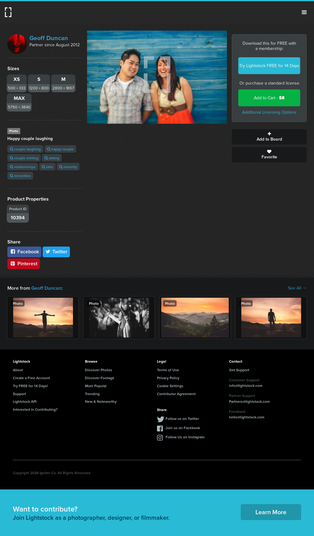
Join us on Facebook (183, 427)
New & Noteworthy (101, 401)
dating (51, 157)
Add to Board (269, 137)
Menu (304, 12)
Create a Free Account (31, 377)
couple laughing (25, 149)
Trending (92, 393)
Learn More (270, 512)
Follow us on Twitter (182, 418)
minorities (20, 175)
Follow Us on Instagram (185, 437)
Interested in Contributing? (35, 409)
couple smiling (24, 157)
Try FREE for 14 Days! (30, 385)
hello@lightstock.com (246, 417)
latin (47, 166)
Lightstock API (24, 401)
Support (19, 393)
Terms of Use (168, 369)
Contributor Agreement (176, 393)
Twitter (56, 251)
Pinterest (23, 263)
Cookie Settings (170, 385)
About (18, 369)
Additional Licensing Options (269, 112)
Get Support (239, 369)
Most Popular (96, 385)
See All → (297, 288)
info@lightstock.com (245, 385)
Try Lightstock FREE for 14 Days (269, 65)
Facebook (24, 251)
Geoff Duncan (48, 38)
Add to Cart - (269, 98)
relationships (23, 166)
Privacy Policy (168, 377)
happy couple (60, 149)
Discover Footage (99, 377)
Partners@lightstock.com (249, 401)
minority (68, 166)
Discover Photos (98, 369)
